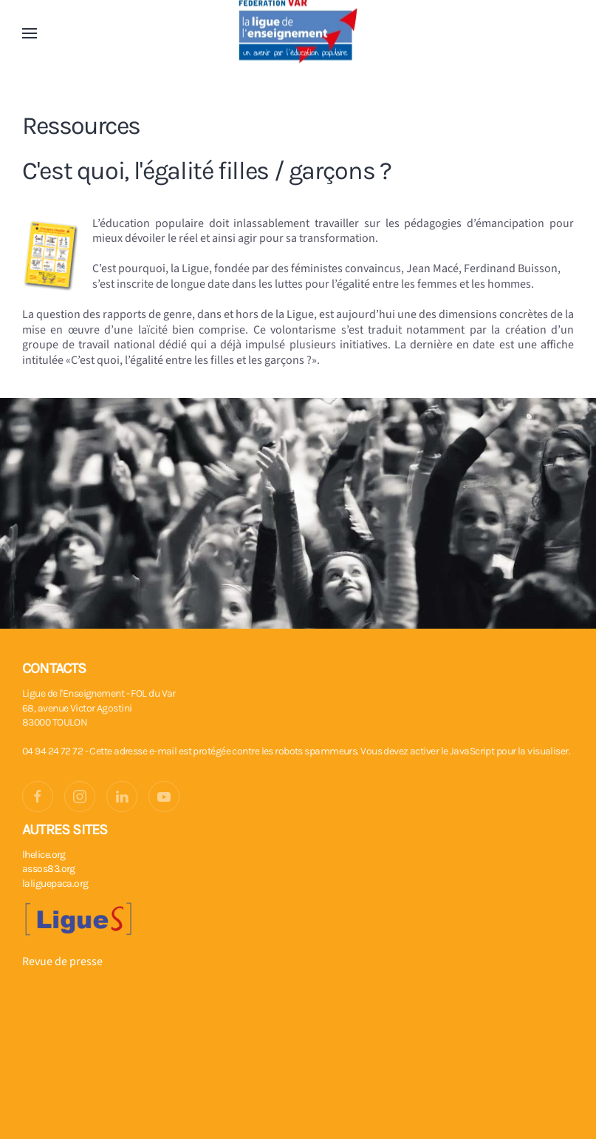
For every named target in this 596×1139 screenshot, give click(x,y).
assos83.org (48, 868)
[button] (29, 33)
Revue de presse (62, 961)
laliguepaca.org (55, 883)
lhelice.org (44, 854)
